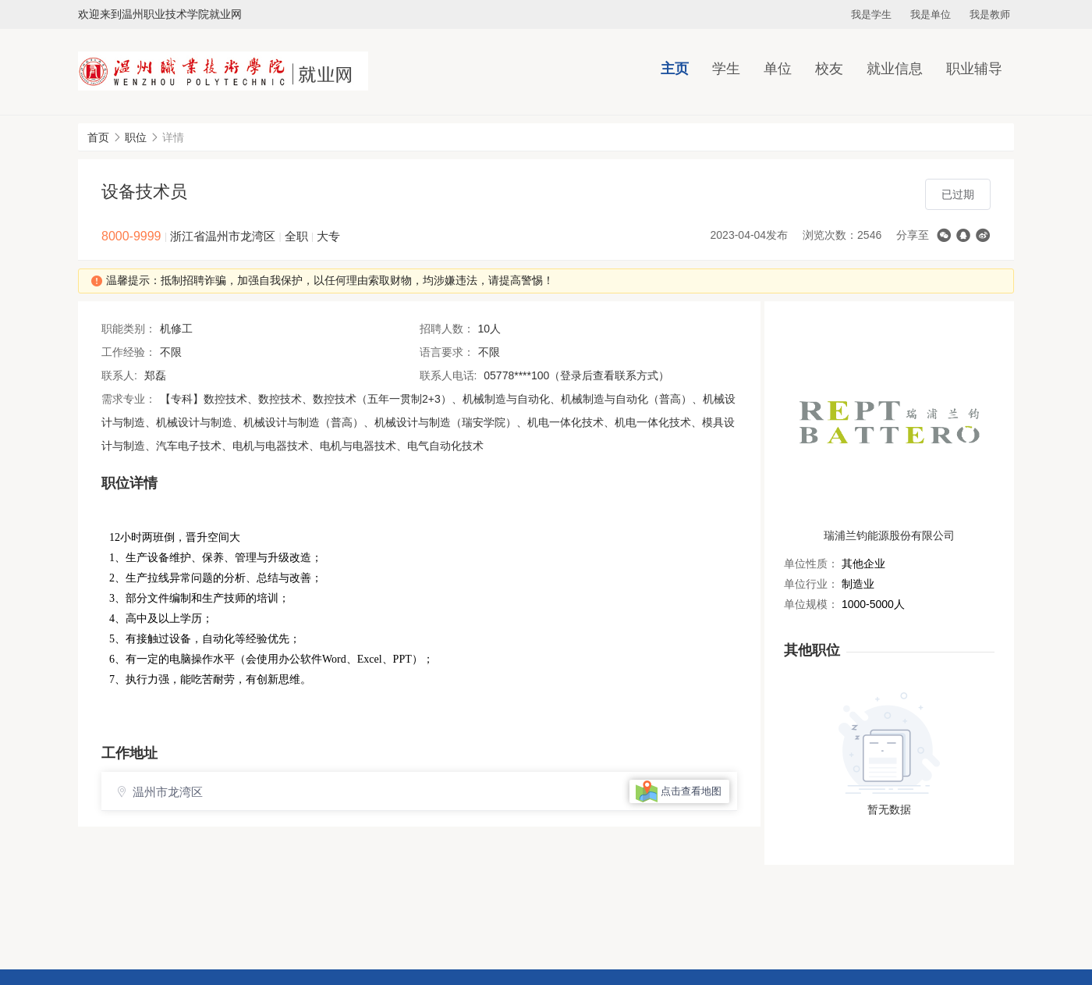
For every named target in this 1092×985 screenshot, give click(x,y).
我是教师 (990, 14)
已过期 (957, 194)
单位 (778, 68)
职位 (136, 137)
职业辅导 (974, 68)
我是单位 (930, 14)
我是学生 (871, 14)
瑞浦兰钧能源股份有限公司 (889, 535)
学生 (726, 68)
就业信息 (895, 68)
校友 (829, 68)
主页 (675, 68)
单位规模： (811, 604)
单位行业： (811, 584)
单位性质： (811, 563)
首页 (98, 137)
